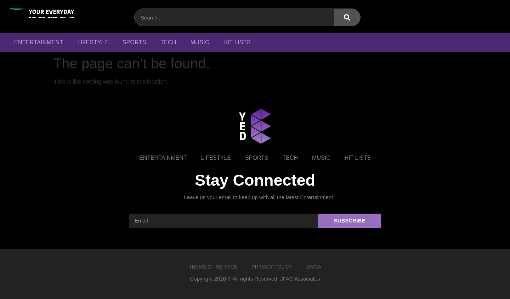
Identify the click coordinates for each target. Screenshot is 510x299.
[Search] (347, 17)
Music (200, 42)
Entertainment (38, 42)
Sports (134, 42)
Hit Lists (237, 42)
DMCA (314, 267)
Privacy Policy (271, 267)
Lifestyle (92, 42)
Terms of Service (213, 267)
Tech (168, 42)
